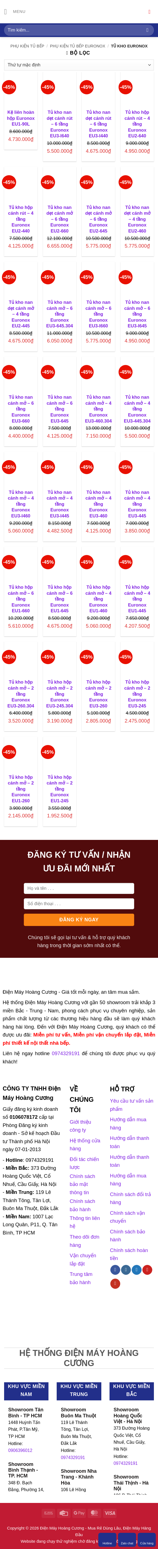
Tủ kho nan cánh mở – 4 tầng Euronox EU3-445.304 (137, 409)
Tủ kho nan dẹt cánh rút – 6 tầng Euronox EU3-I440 (98, 124)
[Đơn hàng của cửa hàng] (79, 65)
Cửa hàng (147, 1539)
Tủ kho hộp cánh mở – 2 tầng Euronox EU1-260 (21, 789)
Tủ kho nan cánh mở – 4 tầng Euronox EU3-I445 (60, 504)
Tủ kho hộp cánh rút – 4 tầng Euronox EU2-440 (20, 219)
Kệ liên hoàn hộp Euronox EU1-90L (21, 118)
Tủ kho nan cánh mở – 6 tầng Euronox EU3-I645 (137, 314)
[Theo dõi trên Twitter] (137, 1270)
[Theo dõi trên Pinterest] (147, 1270)
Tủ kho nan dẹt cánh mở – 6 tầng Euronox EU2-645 (98, 219)
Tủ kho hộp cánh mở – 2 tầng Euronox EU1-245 (60, 789)
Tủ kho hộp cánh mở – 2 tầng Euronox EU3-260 (98, 693)
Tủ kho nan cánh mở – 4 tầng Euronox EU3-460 (98, 504)
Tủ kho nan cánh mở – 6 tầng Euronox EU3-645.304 (59, 314)
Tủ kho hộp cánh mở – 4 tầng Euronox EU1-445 (137, 599)
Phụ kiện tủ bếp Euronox (77, 46)
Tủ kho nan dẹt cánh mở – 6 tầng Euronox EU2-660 (59, 219)
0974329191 (73, 1457)
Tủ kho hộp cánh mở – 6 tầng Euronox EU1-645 (60, 599)
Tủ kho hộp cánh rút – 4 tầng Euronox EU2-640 (137, 124)
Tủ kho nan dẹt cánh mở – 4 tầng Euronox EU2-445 (21, 314)
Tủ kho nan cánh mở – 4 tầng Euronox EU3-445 (137, 504)
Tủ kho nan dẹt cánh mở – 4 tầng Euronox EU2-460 (137, 219)
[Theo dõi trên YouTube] (115, 1284)
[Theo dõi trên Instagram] (126, 1270)
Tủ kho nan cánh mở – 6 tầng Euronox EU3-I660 (98, 314)
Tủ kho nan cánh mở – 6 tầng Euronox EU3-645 (60, 409)
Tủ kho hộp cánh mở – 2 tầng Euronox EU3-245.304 (59, 693)
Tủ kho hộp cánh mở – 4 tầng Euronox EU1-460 (98, 599)
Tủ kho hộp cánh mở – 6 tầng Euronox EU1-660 (21, 599)
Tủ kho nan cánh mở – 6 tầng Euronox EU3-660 (21, 409)
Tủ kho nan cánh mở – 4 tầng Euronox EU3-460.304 (98, 409)
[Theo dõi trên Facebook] (115, 1270)
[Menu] (15, 11)
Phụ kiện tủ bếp (27, 46)
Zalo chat (127, 1539)
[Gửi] (147, 30)
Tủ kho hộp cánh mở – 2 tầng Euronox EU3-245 (137, 693)
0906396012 (20, 1450)
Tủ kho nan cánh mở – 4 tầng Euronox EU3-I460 (21, 504)
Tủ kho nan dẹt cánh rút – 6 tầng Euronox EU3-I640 (59, 124)
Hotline (107, 1539)
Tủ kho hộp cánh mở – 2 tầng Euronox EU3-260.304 (20, 693)
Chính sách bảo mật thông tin (82, 1184)
